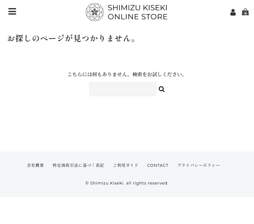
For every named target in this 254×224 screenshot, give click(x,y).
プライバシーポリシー (198, 165)
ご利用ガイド (126, 165)
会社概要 (35, 165)
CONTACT (158, 165)
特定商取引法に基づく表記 (78, 165)
